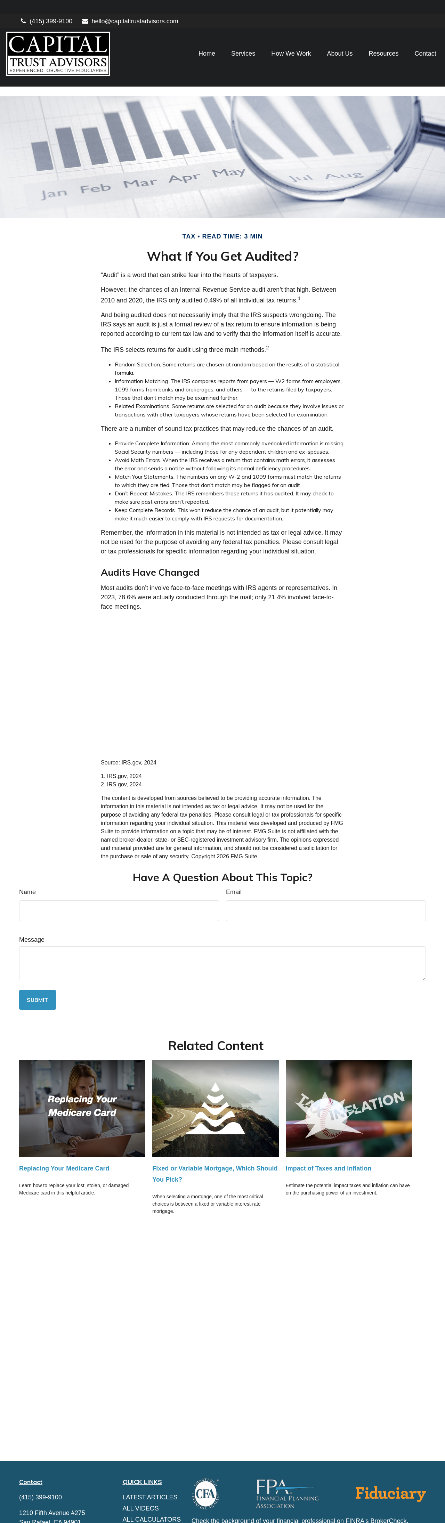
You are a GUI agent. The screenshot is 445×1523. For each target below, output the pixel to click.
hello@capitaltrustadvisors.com (129, 6)
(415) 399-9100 (45, 6)
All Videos (141, 1477)
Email (234, 860)
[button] (194, 39)
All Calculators (152, 1488)
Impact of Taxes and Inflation (329, 1137)
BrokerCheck (389, 1489)
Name (27, 860)
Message (31, 908)
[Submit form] (37, 968)
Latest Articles (150, 1466)
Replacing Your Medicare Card (64, 1137)
